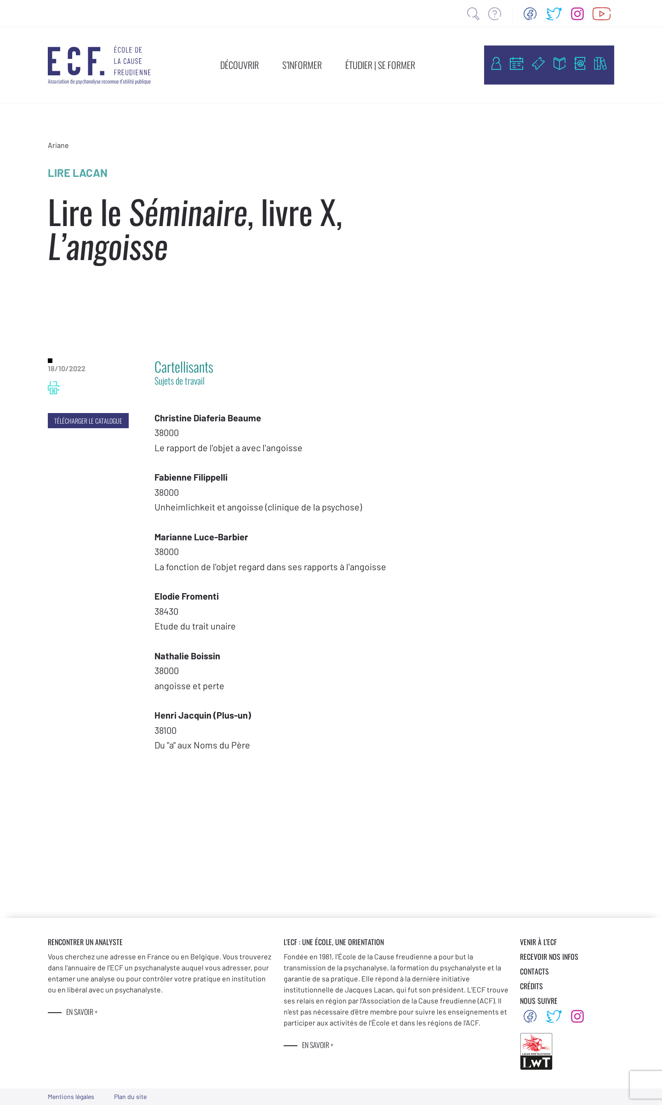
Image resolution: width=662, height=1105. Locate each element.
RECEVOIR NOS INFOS (549, 956)
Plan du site (130, 1096)
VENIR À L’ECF (538, 941)
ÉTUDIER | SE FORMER (380, 65)
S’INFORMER (302, 65)
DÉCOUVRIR (239, 65)
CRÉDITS (531, 986)
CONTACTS (534, 971)
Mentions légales (71, 1096)
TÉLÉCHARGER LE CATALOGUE (88, 420)
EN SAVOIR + (81, 1011)
